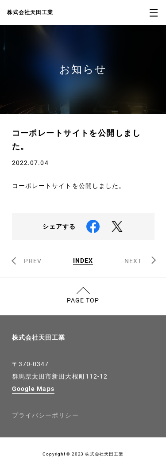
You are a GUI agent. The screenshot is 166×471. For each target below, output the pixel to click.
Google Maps (33, 388)
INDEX (83, 260)
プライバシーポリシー (45, 415)
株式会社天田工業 (39, 337)
